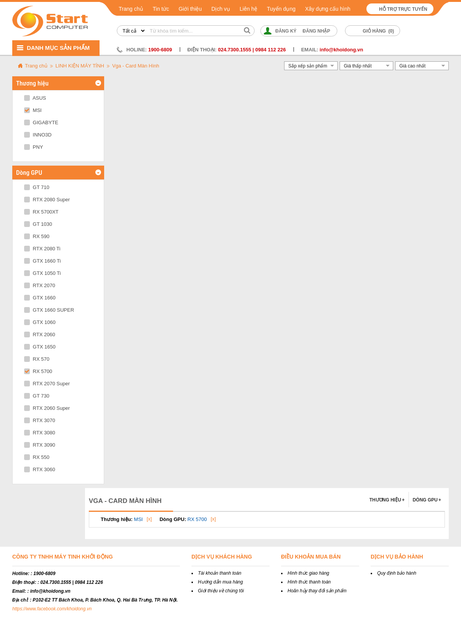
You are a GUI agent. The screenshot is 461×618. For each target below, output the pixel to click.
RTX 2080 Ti (42, 248)
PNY (33, 147)
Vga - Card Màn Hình (135, 66)
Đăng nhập (316, 31)
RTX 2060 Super (47, 408)
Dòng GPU (427, 500)
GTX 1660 (40, 298)
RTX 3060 (39, 469)
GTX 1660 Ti (42, 261)
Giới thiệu (190, 9)
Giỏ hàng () (378, 31)
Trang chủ (131, 9)
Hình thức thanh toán (309, 582)
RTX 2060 (39, 334)
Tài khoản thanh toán (219, 573)
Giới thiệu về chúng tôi (221, 590)
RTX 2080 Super (47, 199)
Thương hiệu (387, 500)
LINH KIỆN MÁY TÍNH (80, 66)
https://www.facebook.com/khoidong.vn (52, 608)
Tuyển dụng (281, 9)
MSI (33, 110)
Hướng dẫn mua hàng (220, 582)
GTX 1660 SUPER (49, 310)
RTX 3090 (39, 445)
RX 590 (36, 236)
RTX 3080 (39, 433)
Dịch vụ (220, 9)
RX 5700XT (41, 212)
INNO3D (38, 135)
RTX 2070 (39, 285)
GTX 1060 (40, 322)
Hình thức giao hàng (308, 573)
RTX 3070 (39, 420)
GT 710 (36, 187)
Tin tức (161, 9)
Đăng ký (285, 31)
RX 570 (36, 359)
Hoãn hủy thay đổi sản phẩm (317, 590)
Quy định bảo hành (396, 573)
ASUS (35, 98)
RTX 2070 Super (47, 383)
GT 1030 (38, 224)
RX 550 (36, 457)
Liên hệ (248, 9)
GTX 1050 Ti (42, 273)
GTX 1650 (40, 347)
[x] (149, 519)
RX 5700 (38, 371)
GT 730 (36, 396)
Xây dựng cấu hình (327, 9)
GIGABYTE (41, 122)
